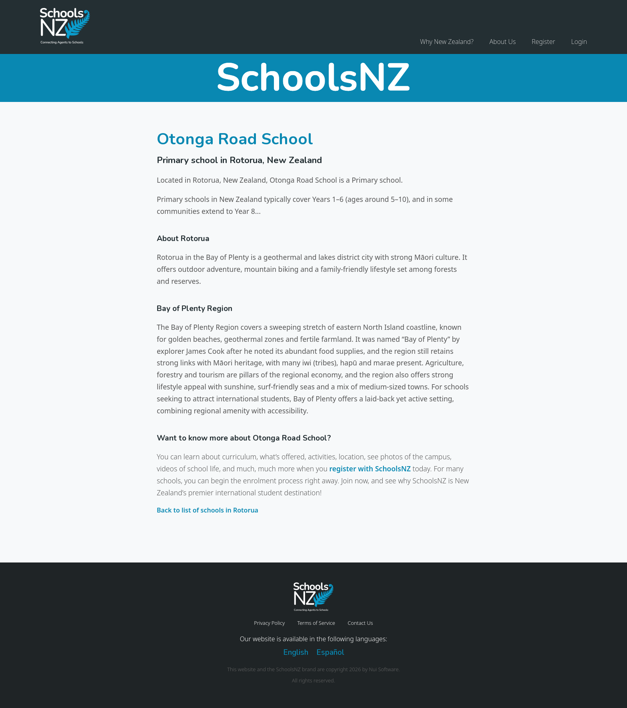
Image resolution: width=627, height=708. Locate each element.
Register (543, 41)
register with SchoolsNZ (370, 468)
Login (579, 41)
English (295, 652)
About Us (502, 41)
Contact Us (360, 622)
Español (330, 652)
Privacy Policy (269, 622)
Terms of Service (316, 622)
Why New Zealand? (446, 41)
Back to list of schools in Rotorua (207, 510)
